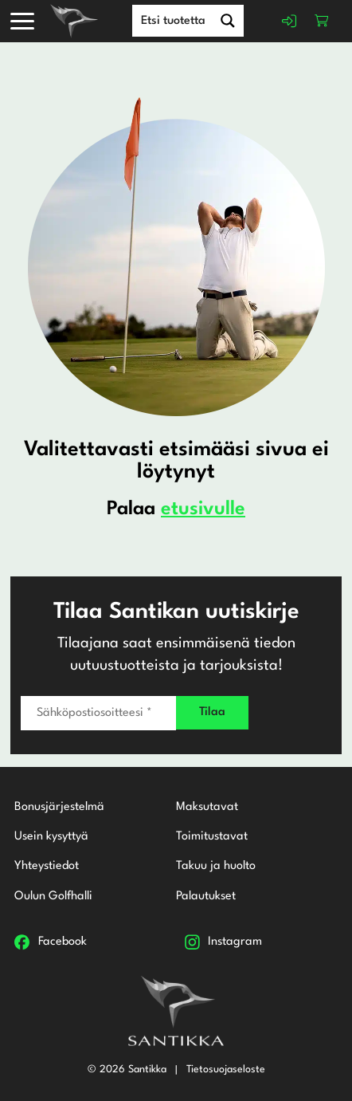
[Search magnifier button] (228, 21)
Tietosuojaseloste (225, 1069)
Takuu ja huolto (216, 866)
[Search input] (189, 20)
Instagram (235, 941)
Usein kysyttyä (51, 836)
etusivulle (203, 509)
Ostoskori (322, 20)
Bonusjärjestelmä (59, 806)
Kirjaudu (289, 20)
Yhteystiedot (46, 866)
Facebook (62, 941)
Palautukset (206, 896)
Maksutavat (207, 806)
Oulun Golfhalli (53, 896)
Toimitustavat (212, 836)
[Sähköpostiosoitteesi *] (98, 712)
